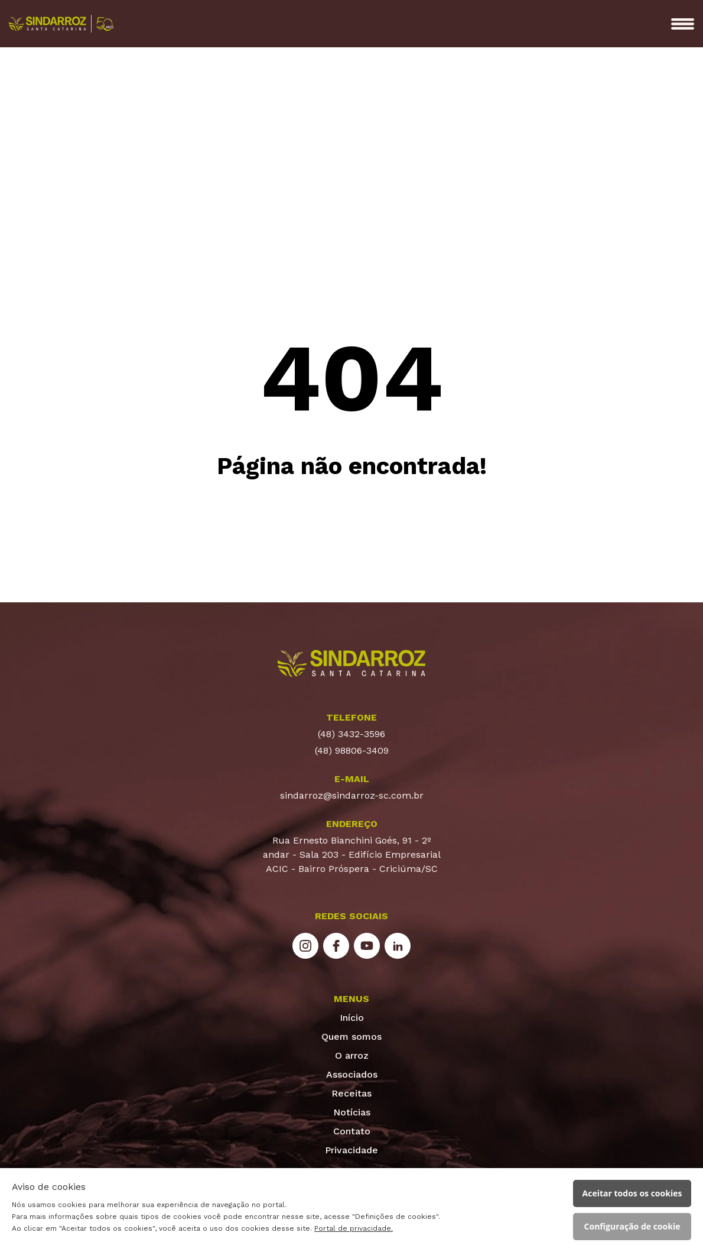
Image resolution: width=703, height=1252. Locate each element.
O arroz (352, 1055)
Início (352, 1017)
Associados (351, 1074)
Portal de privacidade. (353, 1228)
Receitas (351, 1093)
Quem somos (351, 1036)
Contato (351, 1131)
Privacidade (351, 1150)
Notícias (351, 1112)
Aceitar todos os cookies (632, 1193)
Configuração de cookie (632, 1226)
